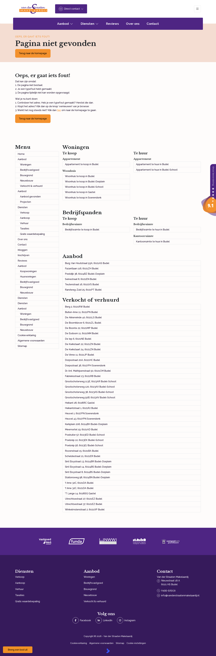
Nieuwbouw (26, 180)
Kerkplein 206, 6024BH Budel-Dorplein (86, 424)
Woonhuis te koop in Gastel (80, 192)
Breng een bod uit (18, 649)
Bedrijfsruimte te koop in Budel (82, 229)
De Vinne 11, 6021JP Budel (79, 354)
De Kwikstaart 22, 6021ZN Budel (82, 344)
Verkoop (24, 212)
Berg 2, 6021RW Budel (77, 306)
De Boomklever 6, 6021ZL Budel (83, 322)
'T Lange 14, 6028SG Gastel (80, 493)
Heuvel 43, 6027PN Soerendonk (82, 418)
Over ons (23, 239)
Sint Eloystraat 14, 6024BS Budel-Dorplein (88, 466)
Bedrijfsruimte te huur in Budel (152, 229)
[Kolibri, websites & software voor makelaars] (108, 650)
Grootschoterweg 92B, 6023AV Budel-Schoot (90, 397)
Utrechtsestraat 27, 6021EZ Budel (83, 498)
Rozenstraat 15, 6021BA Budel (81, 450)
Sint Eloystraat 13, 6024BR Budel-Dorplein (88, 461)
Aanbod (22, 159)
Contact (22, 244)
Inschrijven (23, 255)
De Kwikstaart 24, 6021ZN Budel (82, 349)
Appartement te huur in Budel (152, 164)
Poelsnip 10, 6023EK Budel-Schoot (84, 440)
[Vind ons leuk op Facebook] (81, 620)
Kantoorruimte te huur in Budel (153, 241)
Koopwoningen (28, 271)
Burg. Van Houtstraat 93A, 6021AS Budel (87, 263)
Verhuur (24, 223)
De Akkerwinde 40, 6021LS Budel (83, 317)
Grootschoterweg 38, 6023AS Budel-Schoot (89, 392)
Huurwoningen (28, 276)
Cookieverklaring (27, 335)
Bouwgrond (26, 175)
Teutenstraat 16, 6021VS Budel (82, 284)
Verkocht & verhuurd (31, 186)
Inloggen (22, 250)
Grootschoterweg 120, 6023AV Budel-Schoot (90, 386)
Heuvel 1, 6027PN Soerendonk (82, 413)
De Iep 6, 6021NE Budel (78, 338)
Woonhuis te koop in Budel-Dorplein (85, 181)
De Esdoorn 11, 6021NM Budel (81, 333)
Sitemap (22, 346)
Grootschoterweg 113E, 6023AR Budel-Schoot (90, 381)
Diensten (23, 207)
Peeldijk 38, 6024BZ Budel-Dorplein (85, 273)
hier (59, 110)
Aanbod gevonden (30, 196)
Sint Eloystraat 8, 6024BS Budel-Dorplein (87, 472)
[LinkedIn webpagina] (104, 620)
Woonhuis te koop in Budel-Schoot (84, 186)
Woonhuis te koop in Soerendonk (83, 197)
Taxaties (24, 228)
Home (21, 154)
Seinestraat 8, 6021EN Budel (80, 279)
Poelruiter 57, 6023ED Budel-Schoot (85, 434)
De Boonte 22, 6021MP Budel (81, 328)
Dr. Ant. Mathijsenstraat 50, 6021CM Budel (88, 370)
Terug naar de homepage (33, 53)
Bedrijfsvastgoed (29, 169)
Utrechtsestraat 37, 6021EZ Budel (83, 504)
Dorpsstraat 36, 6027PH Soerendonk (85, 365)
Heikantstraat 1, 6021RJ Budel (81, 408)
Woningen (25, 164)
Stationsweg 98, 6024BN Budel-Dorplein (87, 477)
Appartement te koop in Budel (81, 164)
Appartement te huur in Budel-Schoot (157, 169)
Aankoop (25, 218)
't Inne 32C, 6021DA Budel (79, 482)
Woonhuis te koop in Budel (79, 176)
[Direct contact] (71, 8)
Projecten (25, 201)
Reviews (22, 260)
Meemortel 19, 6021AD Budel (81, 429)
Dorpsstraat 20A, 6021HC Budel (82, 360)
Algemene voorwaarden (31, 340)
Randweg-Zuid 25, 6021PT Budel (83, 289)
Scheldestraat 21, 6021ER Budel (82, 456)
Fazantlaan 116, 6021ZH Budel (81, 268)
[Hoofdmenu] (197, 8)
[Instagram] (126, 620)
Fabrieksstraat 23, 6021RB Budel (82, 376)
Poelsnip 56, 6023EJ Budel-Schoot (84, 445)
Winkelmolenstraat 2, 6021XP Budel (84, 509)
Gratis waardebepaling (32, 234)
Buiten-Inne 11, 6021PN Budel (81, 312)
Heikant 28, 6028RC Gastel (80, 402)
